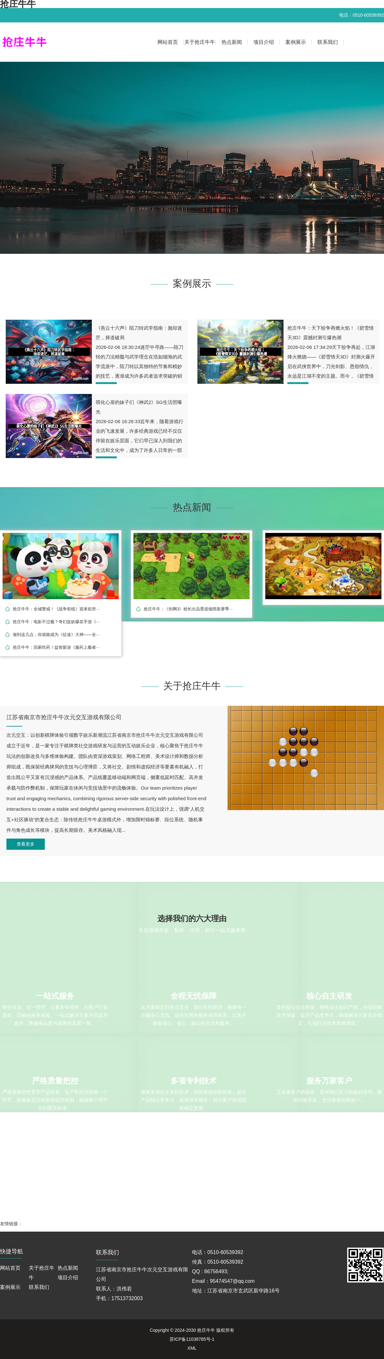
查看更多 (26, 844)
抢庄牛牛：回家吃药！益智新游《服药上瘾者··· (56, 647)
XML (192, 1348)
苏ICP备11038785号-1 (192, 1339)
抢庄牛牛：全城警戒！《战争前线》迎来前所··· (56, 609)
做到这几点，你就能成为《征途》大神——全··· (56, 634)
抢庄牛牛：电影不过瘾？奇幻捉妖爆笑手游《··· (56, 621)
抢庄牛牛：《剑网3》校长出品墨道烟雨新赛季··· (188, 609)
